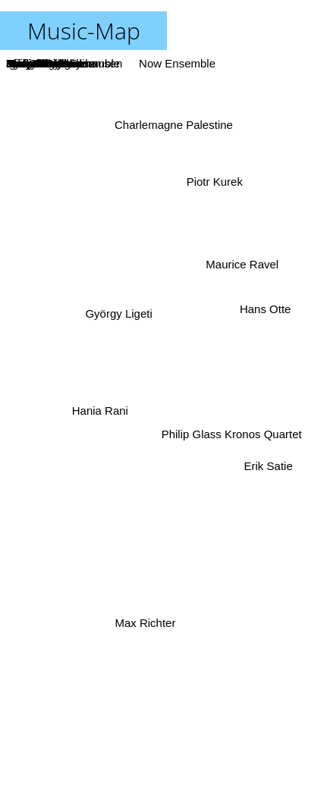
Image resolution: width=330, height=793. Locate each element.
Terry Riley (153, 388)
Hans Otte (265, 310)
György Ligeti (117, 315)
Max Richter (146, 620)
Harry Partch (195, 362)
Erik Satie (272, 462)
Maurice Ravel (239, 269)
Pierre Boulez (189, 317)
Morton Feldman (156, 476)
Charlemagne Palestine (174, 126)
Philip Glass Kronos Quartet (229, 432)
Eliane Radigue (134, 686)
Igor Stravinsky (164, 198)
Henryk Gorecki (109, 525)
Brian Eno (31, 443)
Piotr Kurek (215, 184)
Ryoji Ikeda (159, 290)
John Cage (204, 500)
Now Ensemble (175, 63)
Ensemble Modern (167, 527)
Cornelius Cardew (135, 455)
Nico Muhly (187, 146)
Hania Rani (103, 409)
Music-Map (83, 30)
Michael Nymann (100, 429)
